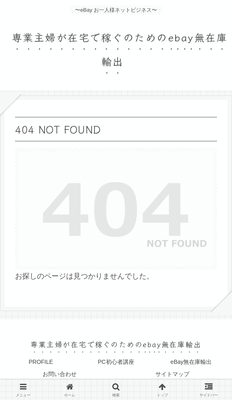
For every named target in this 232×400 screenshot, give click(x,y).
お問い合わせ (60, 374)
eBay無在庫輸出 (191, 362)
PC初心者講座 (116, 362)
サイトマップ (172, 374)
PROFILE (41, 362)
